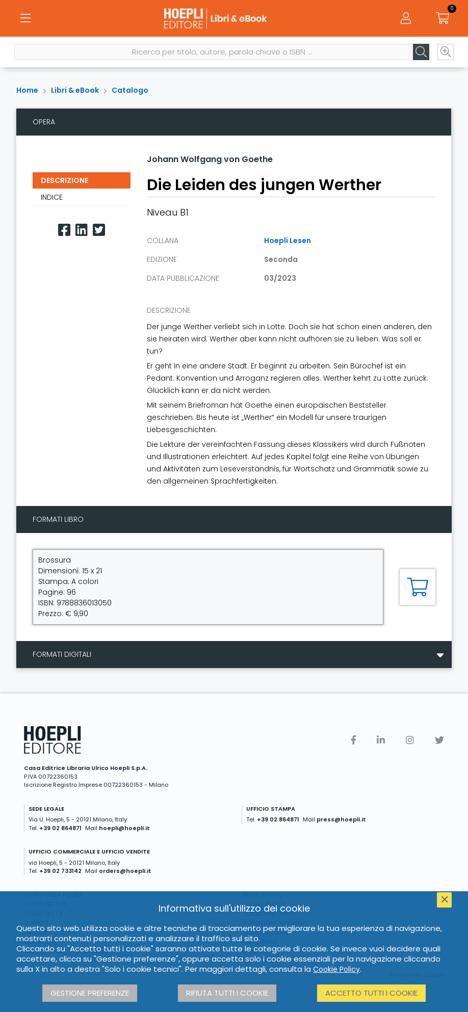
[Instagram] (410, 740)
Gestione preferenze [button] (89, 993)
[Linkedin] (81, 230)
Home (27, 90)
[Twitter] (99, 230)
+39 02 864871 (60, 828)
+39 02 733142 (60, 871)
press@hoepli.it (341, 819)
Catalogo (130, 90)
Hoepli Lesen (287, 240)
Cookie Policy (336, 969)
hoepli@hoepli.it (124, 828)
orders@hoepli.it (125, 871)
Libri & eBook (75, 90)
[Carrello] (442, 20)
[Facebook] (64, 230)
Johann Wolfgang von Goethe (210, 159)
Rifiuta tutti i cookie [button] (227, 993)
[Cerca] (419, 56)
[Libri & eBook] (234, 20)
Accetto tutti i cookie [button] (371, 993)
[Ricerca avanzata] (443, 56)
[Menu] (25, 20)
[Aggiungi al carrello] (417, 587)
